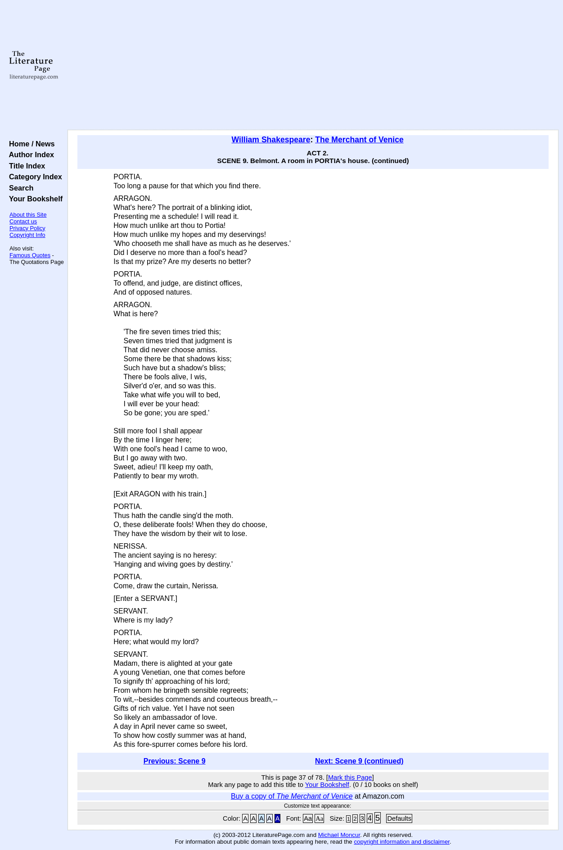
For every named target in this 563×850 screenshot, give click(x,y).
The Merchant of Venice (359, 139)
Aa (308, 818)
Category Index (33, 177)
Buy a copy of (292, 796)
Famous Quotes (29, 255)
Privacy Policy (27, 228)
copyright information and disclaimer (402, 841)
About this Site (28, 214)
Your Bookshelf (34, 199)
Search (19, 188)
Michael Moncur (339, 835)
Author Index (29, 154)
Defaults (399, 818)
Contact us (23, 221)
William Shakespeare (271, 139)
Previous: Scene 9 (175, 761)
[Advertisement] (313, 65)
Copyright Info (27, 235)
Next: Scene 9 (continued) (359, 761)
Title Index (25, 166)
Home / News (30, 144)
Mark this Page (350, 777)
